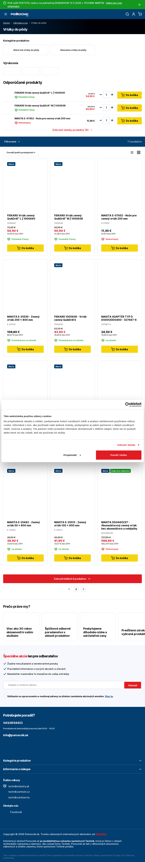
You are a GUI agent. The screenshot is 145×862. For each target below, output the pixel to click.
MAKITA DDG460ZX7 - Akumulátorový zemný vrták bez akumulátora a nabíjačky (119, 525)
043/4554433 (13, 722)
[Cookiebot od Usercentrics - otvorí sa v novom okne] (127, 404)
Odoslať (132, 685)
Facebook (12, 812)
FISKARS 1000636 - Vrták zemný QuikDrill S (70, 318)
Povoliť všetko (118, 455)
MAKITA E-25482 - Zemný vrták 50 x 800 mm (23, 524)
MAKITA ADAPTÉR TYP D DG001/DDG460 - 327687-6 (119, 318)
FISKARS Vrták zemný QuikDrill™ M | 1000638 (40, 105)
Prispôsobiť (72, 455)
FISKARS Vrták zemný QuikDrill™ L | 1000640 (40, 92)
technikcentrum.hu (16, 797)
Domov (6, 23)
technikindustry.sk (16, 786)
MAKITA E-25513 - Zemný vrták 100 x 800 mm (70, 524)
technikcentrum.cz (16, 791)
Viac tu (109, 696)
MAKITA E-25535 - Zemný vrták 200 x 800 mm (23, 318)
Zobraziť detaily (126, 445)
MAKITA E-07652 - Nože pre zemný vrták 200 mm (42, 118)
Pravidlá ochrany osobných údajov (83, 855)
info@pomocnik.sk (15, 735)
